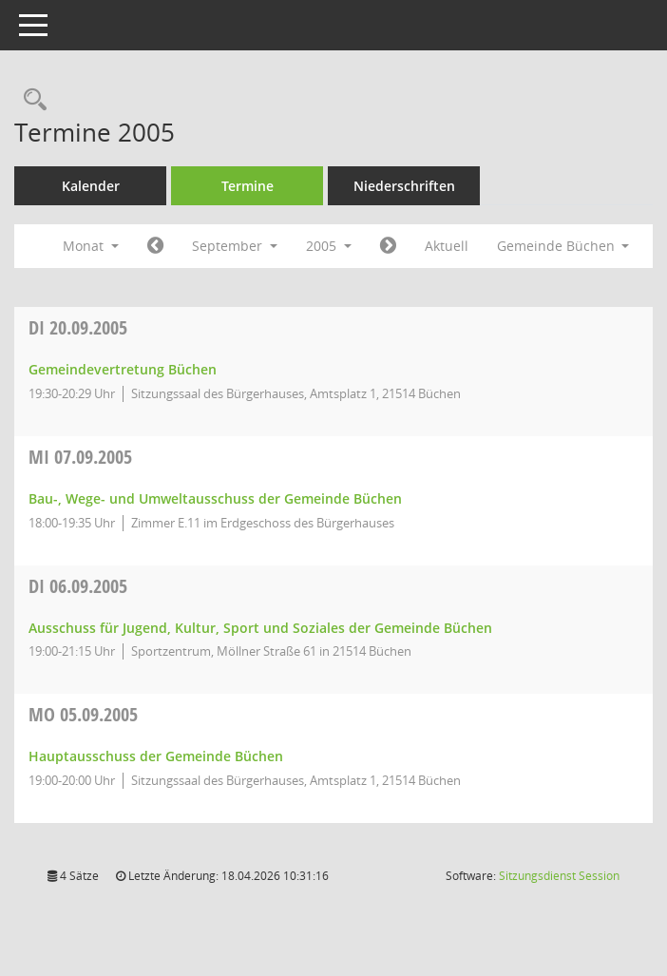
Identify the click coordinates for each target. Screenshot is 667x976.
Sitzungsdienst (559, 876)
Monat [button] (91, 246)
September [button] (234, 246)
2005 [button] (329, 246)
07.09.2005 (80, 456)
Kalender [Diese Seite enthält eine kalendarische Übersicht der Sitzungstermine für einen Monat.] (91, 186)
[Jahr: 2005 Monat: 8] (155, 246)
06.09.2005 (78, 586)
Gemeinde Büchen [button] (563, 246)
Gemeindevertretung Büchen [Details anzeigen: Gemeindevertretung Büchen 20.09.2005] (123, 369)
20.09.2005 (78, 327)
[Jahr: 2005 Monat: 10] (388, 246)
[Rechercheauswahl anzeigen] (30, 100)
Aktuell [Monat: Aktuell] (446, 246)
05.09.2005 (83, 714)
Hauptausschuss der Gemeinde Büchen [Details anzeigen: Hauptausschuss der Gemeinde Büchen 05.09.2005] (156, 756)
